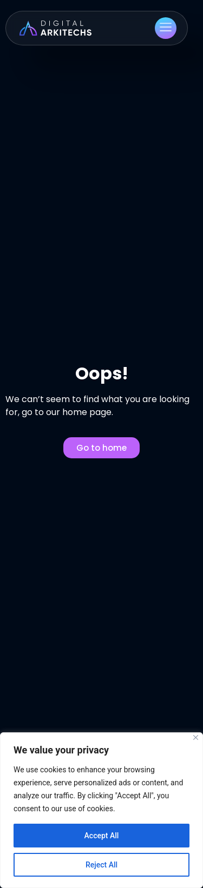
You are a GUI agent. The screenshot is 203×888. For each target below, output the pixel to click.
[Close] (195, 737)
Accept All (101, 835)
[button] (165, 28)
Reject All (101, 864)
